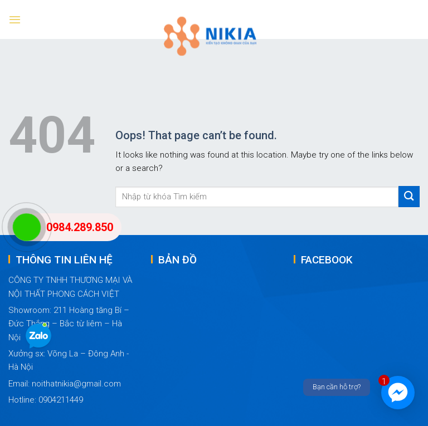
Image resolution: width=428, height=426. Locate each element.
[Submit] (409, 196)
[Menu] (14, 19)
